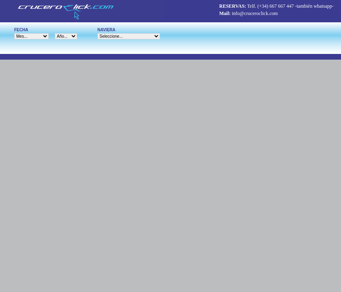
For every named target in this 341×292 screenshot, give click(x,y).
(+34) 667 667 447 (275, 6)
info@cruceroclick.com (255, 13)
